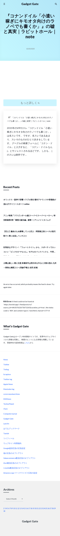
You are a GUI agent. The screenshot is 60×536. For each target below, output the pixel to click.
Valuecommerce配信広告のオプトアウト (19, 458)
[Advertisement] (30, 82)
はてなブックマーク (11, 428)
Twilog (6, 369)
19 (33, 508)
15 (25, 508)
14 (23, 508)
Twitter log (7, 379)
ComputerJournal (10, 414)
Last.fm (6, 423)
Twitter (6, 364)
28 (53, 508)
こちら (27, 343)
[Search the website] (56, 4)
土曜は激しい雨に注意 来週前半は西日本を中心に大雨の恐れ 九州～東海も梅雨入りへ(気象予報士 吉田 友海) (29, 265)
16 (27, 508)
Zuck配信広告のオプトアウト (15, 463)
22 (40, 508)
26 (48, 508)
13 (21, 508)
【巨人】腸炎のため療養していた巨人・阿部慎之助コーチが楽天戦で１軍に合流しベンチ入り (29, 233)
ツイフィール (8, 438)
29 (55, 508)
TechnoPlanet (8, 404)
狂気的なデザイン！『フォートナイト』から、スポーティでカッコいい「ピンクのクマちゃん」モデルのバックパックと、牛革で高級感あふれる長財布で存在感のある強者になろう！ (29, 251)
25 (46, 508)
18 (31, 508)
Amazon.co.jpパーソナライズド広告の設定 (20, 473)
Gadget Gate (29, 4)
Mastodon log (8, 389)
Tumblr (6, 433)
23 (42, 508)
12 (18, 508)
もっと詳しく (30, 102)
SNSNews (7, 399)
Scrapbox (7, 374)
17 (29, 508)
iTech (5, 409)
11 (16, 508)
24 (44, 508)
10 (14, 508)
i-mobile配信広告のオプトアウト (16, 468)
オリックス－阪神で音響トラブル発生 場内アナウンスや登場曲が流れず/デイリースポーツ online (29, 201)
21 (38, 508)
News (5, 359)
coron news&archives (11, 394)
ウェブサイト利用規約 (12, 443)
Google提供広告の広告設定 (14, 448)
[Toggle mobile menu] (4, 3)
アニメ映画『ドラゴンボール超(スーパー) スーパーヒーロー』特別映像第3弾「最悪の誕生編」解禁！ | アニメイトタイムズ (29, 217)
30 (4, 511)
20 (35, 508)
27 (50, 508)
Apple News (8, 384)
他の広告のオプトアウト (13, 453)
